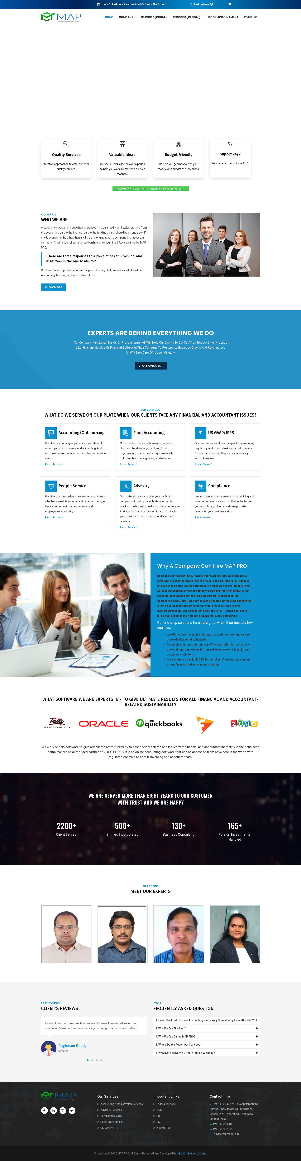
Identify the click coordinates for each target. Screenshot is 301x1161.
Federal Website (164, 1103)
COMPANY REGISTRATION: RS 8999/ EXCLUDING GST (150, 188)
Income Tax (161, 1127)
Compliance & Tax (109, 1115)
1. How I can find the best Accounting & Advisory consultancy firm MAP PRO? (206, 1020)
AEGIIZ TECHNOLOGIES (192, 1153)
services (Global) (188, 17)
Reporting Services (110, 1121)
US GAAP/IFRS (107, 1127)
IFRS (157, 1109)
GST (157, 1121)
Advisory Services (109, 1109)
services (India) (154, 17)
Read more (54, 464)
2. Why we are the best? (206, 1028)
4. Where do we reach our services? (206, 1044)
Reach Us (250, 17)
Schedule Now (200, 4)
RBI (156, 1115)
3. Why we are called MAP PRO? (206, 1036)
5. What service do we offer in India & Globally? (206, 1052)
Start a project (150, 366)
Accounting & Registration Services (120, 1103)
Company (127, 17)
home (109, 17)
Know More (53, 287)
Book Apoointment (223, 17)
